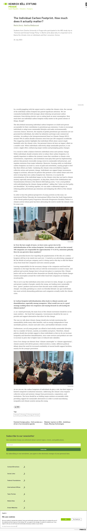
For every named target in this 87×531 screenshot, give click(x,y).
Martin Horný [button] (18, 25)
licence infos (81, 104)
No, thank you (76, 519)
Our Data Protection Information (9, 526)
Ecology (23, 415)
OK (66, 519)
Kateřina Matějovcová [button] (31, 25)
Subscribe (44, 467)
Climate (16, 415)
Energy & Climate (33, 415)
